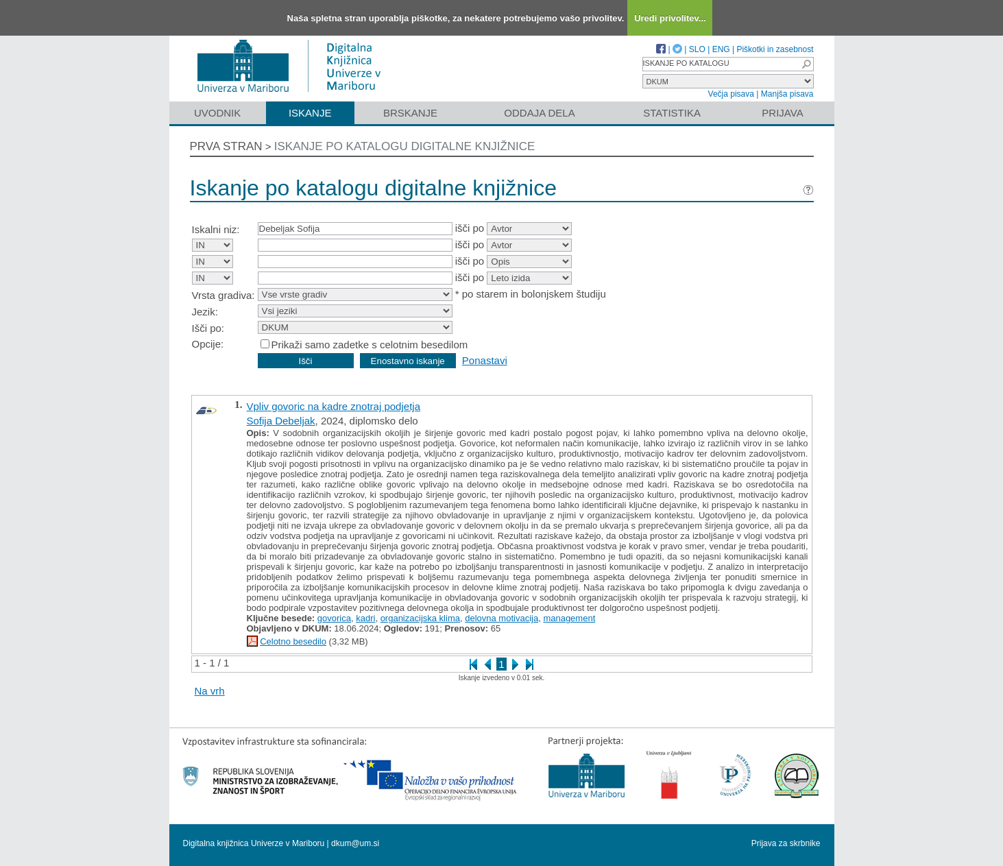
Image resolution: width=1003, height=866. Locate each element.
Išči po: (208, 328)
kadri (365, 618)
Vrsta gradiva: (223, 295)
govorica (334, 618)
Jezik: (205, 311)
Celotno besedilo (293, 641)
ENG (721, 49)
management (569, 618)
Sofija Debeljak (281, 420)
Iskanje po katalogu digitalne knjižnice (404, 146)
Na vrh (210, 691)
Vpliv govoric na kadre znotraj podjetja (333, 406)
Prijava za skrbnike (786, 843)
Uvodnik (217, 113)
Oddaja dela (539, 113)
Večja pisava (731, 94)
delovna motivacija (501, 618)
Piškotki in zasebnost (774, 49)
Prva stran (226, 146)
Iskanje (310, 113)
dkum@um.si (355, 843)
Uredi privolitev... (670, 18)
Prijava (782, 113)
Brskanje (410, 113)
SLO (697, 49)
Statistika (672, 113)
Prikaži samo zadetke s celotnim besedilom (369, 344)
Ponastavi (484, 360)
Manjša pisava (787, 94)
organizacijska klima (420, 618)
